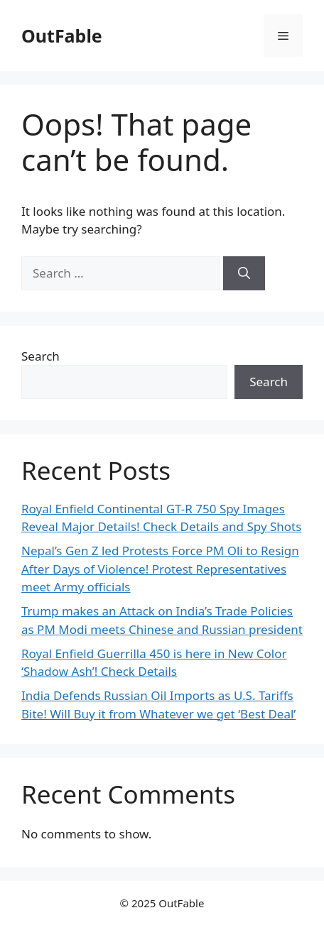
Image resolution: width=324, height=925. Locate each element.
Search (40, 356)
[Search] (244, 273)
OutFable (61, 35)
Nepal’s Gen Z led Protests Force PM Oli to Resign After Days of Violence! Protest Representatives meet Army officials (160, 568)
